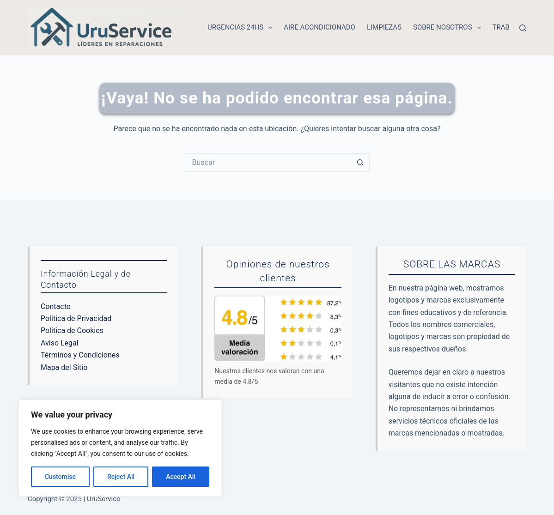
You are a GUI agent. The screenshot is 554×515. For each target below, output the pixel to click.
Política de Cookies (72, 330)
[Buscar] (522, 27)
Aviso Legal (60, 343)
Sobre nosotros (449, 27)
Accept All (180, 476)
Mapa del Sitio (64, 367)
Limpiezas (384, 27)
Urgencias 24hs (241, 27)
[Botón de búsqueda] (360, 162)
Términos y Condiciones (80, 355)
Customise (60, 476)
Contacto (56, 306)
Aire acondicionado (319, 27)
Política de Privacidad (76, 318)
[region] (120, 448)
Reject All (120, 476)
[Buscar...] (268, 162)
